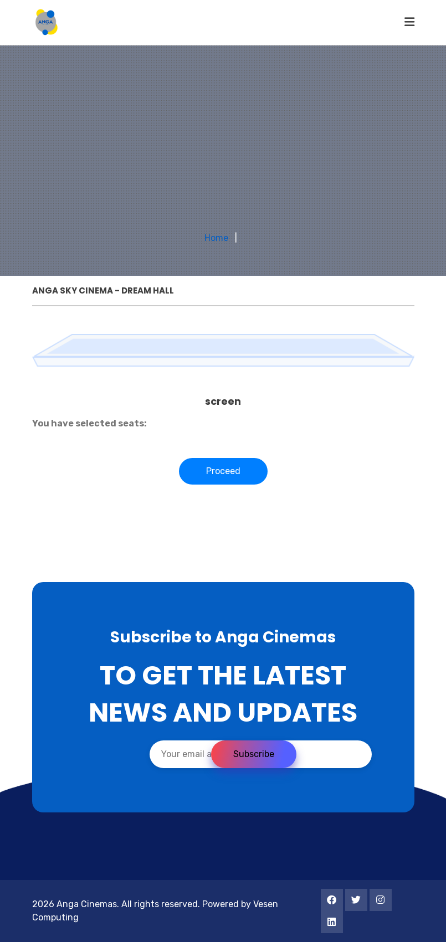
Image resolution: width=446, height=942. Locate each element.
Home (216, 238)
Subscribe (253, 754)
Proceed (223, 471)
